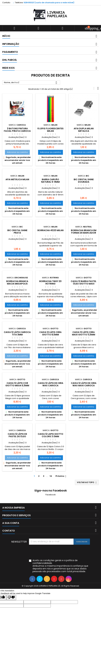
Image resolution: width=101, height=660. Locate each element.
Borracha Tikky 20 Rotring (50, 282)
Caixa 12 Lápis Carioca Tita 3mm (17, 333)
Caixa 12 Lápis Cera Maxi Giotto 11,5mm (83, 333)
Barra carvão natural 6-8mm (50, 180)
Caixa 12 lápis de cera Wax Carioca (50, 384)
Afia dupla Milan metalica (84, 129)
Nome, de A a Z (31, 83)
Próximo (61, 476)
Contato (6, 2)
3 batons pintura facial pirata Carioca (17, 129)
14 (51, 476)
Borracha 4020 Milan (50, 230)
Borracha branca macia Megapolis (17, 282)
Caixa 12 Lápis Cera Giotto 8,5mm (50, 333)
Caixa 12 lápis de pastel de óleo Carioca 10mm (17, 436)
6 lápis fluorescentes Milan (50, 129)
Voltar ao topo (87, 482)
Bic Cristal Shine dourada (84, 180)
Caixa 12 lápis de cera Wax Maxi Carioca (83, 384)
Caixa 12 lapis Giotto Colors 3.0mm (50, 435)
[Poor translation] (11, 597)
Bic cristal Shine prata (17, 231)
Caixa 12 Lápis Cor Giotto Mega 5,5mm (17, 384)
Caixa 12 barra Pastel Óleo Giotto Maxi (83, 282)
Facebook (50, 494)
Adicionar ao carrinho (17, 152)
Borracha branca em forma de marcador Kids (83, 233)
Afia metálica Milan (17, 179)
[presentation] (52, 552)
